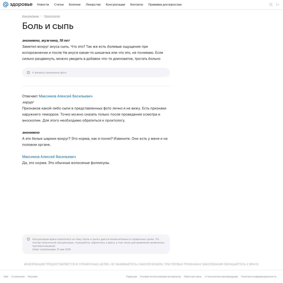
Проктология (52, 16)
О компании (18, 276)
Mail (6, 276)
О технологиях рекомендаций (221, 276)
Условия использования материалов (160, 276)
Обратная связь (193, 276)
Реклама (33, 276)
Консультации (30, 16)
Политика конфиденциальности (258, 276)
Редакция (131, 276)
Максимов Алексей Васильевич (65, 96)
